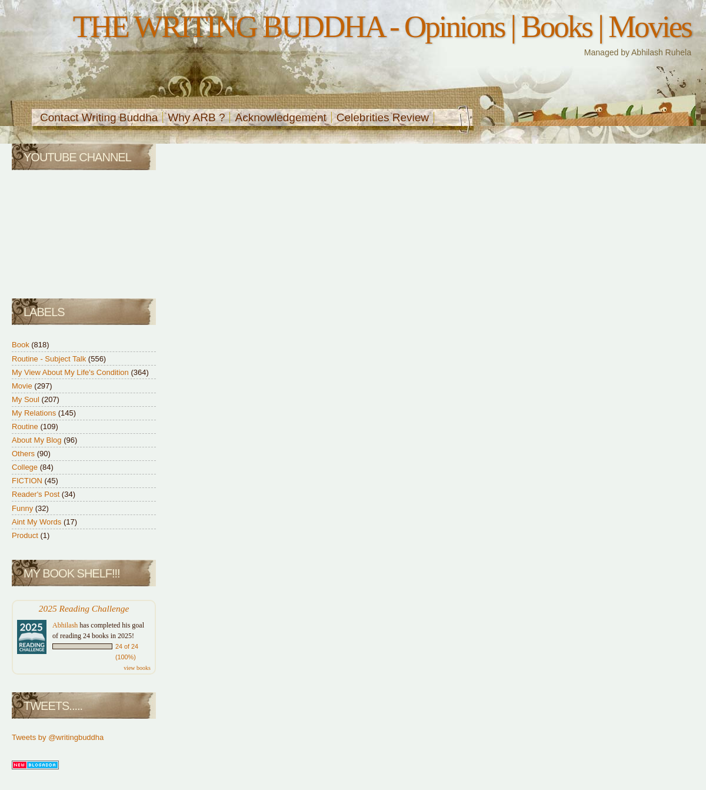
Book (21, 344)
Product (26, 535)
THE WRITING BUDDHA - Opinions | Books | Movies (382, 26)
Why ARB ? (196, 117)
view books (137, 668)
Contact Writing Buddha (99, 117)
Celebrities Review (383, 117)
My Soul (27, 399)
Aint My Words (38, 521)
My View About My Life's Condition (71, 372)
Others (24, 453)
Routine (26, 426)
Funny (23, 508)
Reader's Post (37, 494)
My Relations (35, 413)
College (26, 467)
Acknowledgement (280, 117)
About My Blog (38, 440)
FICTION (28, 480)
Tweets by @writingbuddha (58, 737)
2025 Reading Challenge (84, 608)
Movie (23, 385)
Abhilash (65, 625)
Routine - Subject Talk (50, 358)
